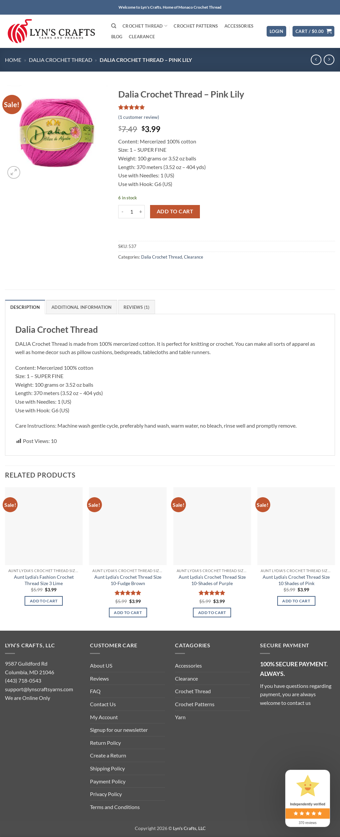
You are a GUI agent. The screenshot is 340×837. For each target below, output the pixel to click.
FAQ (95, 691)
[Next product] (316, 60)
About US (101, 665)
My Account (104, 717)
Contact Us (103, 704)
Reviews (99, 678)
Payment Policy (108, 781)
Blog (117, 36)
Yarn (180, 717)
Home (13, 60)
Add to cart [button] (44, 601)
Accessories (239, 26)
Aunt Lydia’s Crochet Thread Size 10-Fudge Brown (127, 580)
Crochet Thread (145, 26)
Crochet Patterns (196, 26)
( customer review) (138, 117)
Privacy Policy (106, 794)
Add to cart (175, 211)
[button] (276, 31)
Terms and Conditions (115, 807)
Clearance (142, 36)
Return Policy (105, 742)
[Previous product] (329, 60)
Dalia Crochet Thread (60, 60)
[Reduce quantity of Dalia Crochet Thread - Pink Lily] (122, 211)
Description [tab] (25, 307)
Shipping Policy (107, 768)
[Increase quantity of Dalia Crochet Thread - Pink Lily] (141, 211)
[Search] (114, 26)
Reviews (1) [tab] (137, 307)
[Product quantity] (131, 211)
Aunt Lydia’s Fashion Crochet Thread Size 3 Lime (44, 580)
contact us (299, 703)
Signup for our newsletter (119, 730)
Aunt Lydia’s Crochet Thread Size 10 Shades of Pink (296, 580)
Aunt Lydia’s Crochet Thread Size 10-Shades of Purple (212, 580)
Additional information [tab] (81, 307)
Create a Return (108, 755)
